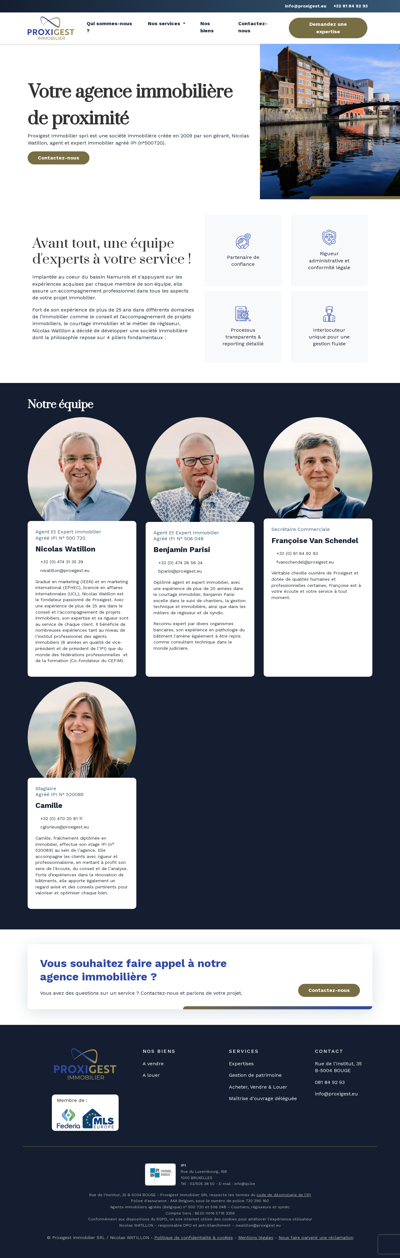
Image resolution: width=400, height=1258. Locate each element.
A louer (151, 1075)
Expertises (241, 1064)
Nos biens (207, 27)
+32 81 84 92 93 (351, 5)
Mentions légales (255, 1237)
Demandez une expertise (328, 28)
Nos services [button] (165, 23)
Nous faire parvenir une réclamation (316, 1237)
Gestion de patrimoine (255, 1075)
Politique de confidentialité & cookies (193, 1237)
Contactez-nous (252, 27)
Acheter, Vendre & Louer (258, 1087)
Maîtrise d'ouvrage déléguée (263, 1098)
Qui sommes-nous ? (109, 27)
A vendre (153, 1064)
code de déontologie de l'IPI (284, 1195)
